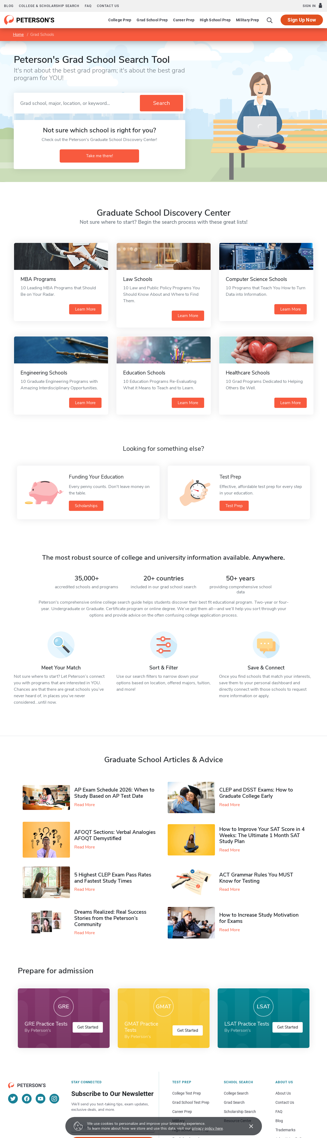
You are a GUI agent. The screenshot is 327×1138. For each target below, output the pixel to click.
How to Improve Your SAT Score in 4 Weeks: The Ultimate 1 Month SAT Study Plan (262, 835)
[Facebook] (27, 1098)
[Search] (269, 20)
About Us (283, 1093)
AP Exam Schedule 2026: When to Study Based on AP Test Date (114, 793)
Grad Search (234, 1102)
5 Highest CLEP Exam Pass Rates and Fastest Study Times (112, 878)
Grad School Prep (152, 20)
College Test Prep (186, 1093)
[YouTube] (40, 1098)
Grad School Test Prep (190, 1102)
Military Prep (247, 20)
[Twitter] (13, 1098)
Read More (84, 805)
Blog (9, 6)
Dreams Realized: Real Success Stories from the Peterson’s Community (110, 918)
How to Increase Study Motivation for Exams (259, 918)
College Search (236, 1093)
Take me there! (99, 156)
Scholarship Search (240, 1111)
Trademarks (285, 1130)
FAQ (88, 6)
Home (18, 34)
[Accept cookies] (247, 1126)
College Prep (119, 20)
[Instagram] (54, 1098)
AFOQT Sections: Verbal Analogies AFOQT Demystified (115, 835)
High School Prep (215, 20)
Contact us (108, 6)
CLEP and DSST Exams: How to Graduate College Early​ (256, 793)
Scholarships (86, 505)
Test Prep (234, 505)
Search (161, 103)
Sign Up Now (302, 20)
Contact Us (284, 1102)
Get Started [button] (87, 1027)
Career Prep (183, 20)
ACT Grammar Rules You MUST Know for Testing (256, 878)
